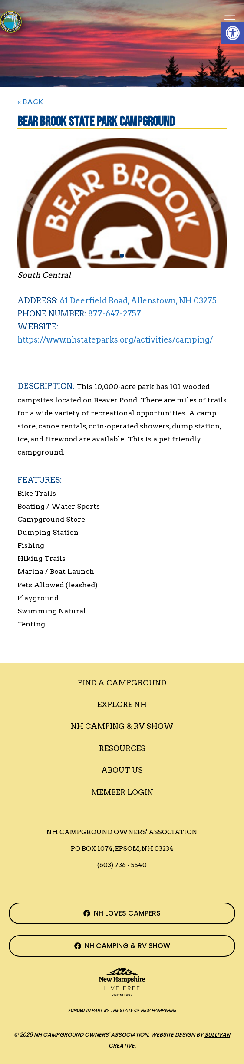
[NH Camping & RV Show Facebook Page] (122, 946)
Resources (122, 748)
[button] (232, 33)
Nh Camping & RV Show (122, 726)
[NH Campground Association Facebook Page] (122, 913)
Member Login (122, 792)
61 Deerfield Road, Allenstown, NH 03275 (138, 300)
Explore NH (122, 704)
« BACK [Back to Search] (30, 102)
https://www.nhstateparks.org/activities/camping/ (115, 339)
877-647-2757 (114, 313)
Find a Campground (122, 683)
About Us (122, 770)
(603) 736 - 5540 (122, 865)
